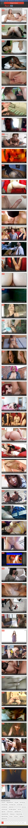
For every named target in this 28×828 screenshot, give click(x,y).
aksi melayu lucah (12, 804)
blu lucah (11, 816)
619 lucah (3, 802)
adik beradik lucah (10, 802)
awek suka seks (10, 811)
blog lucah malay (19, 814)
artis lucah (19, 809)
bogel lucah (22, 816)
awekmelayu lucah (17, 811)
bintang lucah (12, 814)
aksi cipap (16, 802)
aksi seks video (19, 804)
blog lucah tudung (4, 816)
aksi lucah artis (22, 802)
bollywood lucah (4, 818)
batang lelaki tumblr (4, 814)
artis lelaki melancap (12, 809)
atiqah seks (3, 811)
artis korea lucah (4, 809)
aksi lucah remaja (4, 804)
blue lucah (16, 816)
